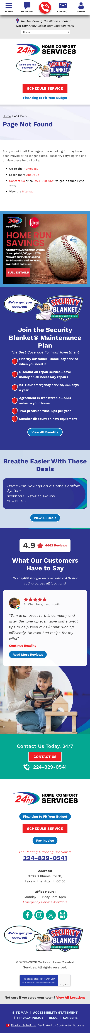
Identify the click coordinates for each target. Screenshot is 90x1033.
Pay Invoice (45, 840)
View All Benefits (45, 432)
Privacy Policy (35, 982)
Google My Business (62, 915)
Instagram (39, 915)
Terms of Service (47, 982)
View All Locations (71, 997)
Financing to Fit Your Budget (45, 98)
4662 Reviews (56, 545)
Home (7, 116)
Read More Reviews (28, 654)
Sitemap (27, 191)
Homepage (30, 168)
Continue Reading (22, 645)
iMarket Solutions (23, 1025)
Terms (67, 984)
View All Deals (45, 518)
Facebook (28, 915)
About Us (32, 174)
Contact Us (17, 181)
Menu (9, 11)
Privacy (62, 984)
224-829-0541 (45, 8)
